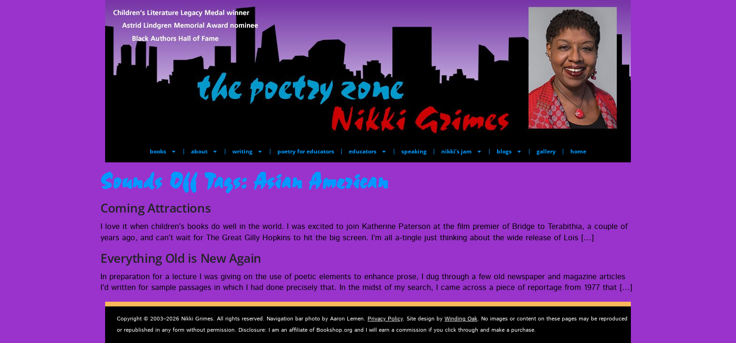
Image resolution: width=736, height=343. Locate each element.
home (578, 151)
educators (368, 151)
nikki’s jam (461, 151)
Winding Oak (461, 319)
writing (247, 151)
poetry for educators (305, 151)
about (204, 151)
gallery (546, 151)
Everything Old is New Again (180, 258)
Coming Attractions (155, 207)
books (163, 151)
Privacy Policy (385, 319)
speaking (414, 151)
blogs (509, 151)
